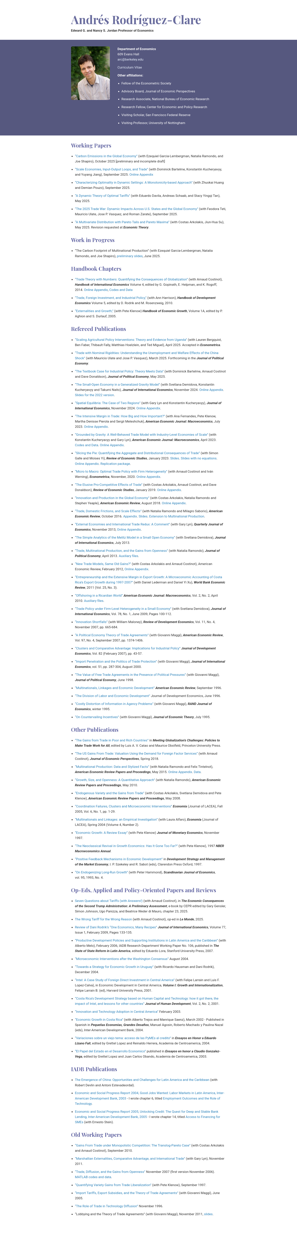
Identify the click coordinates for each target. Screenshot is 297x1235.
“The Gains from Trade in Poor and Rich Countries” (111, 740)
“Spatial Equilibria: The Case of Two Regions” (108, 403)
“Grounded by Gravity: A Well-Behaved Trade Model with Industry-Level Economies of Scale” (141, 435)
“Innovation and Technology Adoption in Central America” (116, 1012)
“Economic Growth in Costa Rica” (99, 1020)
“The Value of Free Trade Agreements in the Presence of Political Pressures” (130, 675)
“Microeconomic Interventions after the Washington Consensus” (122, 959)
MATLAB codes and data (93, 1177)
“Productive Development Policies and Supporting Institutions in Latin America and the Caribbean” (146, 940)
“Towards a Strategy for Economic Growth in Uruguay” (114, 967)
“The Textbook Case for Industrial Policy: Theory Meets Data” (119, 371)
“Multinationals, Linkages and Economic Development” (115, 688)
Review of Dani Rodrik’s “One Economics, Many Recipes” (116, 927)
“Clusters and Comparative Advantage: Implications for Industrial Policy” (128, 648)
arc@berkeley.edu (130, 59)
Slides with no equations (198, 458)
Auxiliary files (128, 556)
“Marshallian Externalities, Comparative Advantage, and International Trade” (130, 1158)
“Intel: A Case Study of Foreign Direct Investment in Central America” (125, 980)
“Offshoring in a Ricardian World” (99, 595)
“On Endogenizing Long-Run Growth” (101, 872)
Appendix (130, 516)
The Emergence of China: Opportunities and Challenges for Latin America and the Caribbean (142, 1080)
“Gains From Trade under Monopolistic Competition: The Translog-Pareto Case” (132, 1145)
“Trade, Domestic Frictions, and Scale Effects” (108, 511)
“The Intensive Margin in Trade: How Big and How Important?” (120, 416)
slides (208, 1214)
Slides (174, 458)
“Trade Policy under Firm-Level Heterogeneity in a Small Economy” (123, 609)
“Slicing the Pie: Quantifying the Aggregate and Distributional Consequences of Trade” (137, 453)
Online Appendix (141, 174)
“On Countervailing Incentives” (97, 717)
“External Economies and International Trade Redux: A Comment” (122, 524)
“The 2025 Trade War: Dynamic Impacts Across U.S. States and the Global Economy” (136, 209)
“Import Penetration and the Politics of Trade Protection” (116, 661)
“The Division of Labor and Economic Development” (112, 696)
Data (197, 772)
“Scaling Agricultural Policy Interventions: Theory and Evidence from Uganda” (131, 340)
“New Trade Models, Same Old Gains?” (103, 564)
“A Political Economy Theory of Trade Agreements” (112, 635)
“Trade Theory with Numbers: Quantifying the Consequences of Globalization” (131, 279)
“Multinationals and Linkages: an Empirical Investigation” (116, 819)
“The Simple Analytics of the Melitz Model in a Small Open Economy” (125, 537)
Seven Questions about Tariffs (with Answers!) (109, 901)
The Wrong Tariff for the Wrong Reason (103, 919)
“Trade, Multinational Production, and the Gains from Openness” (121, 551)
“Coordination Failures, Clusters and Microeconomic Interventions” (123, 806)
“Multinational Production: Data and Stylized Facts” (112, 767)
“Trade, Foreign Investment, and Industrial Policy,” (111, 298)
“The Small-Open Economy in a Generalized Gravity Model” (117, 384)
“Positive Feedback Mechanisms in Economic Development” (119, 859)
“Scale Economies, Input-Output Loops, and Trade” (111, 169)
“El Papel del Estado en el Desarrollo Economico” (110, 1051)
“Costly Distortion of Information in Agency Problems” (114, 704)
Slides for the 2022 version (94, 395)
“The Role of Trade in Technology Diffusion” (106, 1206)
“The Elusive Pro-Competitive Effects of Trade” (108, 485)
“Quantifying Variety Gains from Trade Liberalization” (113, 1185)
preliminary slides (130, 256)
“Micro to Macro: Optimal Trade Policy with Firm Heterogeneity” (121, 471)
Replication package (115, 464)
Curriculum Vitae (129, 67)
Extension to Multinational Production (176, 516)
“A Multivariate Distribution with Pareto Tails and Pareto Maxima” (122, 222)
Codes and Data (121, 290)
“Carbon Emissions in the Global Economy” (106, 156)
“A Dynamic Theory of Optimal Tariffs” (102, 196)
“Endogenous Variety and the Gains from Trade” (109, 793)
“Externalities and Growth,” (94, 311)
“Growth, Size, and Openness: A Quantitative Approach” (115, 780)
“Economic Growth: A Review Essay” (101, 833)
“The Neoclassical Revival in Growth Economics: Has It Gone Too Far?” (126, 846)
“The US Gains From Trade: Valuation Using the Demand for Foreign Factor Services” (136, 753)
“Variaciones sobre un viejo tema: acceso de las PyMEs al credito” (123, 1038)
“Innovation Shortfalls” (91, 622)
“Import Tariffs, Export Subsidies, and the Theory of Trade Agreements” (126, 1193)
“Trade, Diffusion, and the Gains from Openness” (110, 1172)
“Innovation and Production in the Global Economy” (112, 498)
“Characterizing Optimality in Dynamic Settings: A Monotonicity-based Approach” (134, 182)
